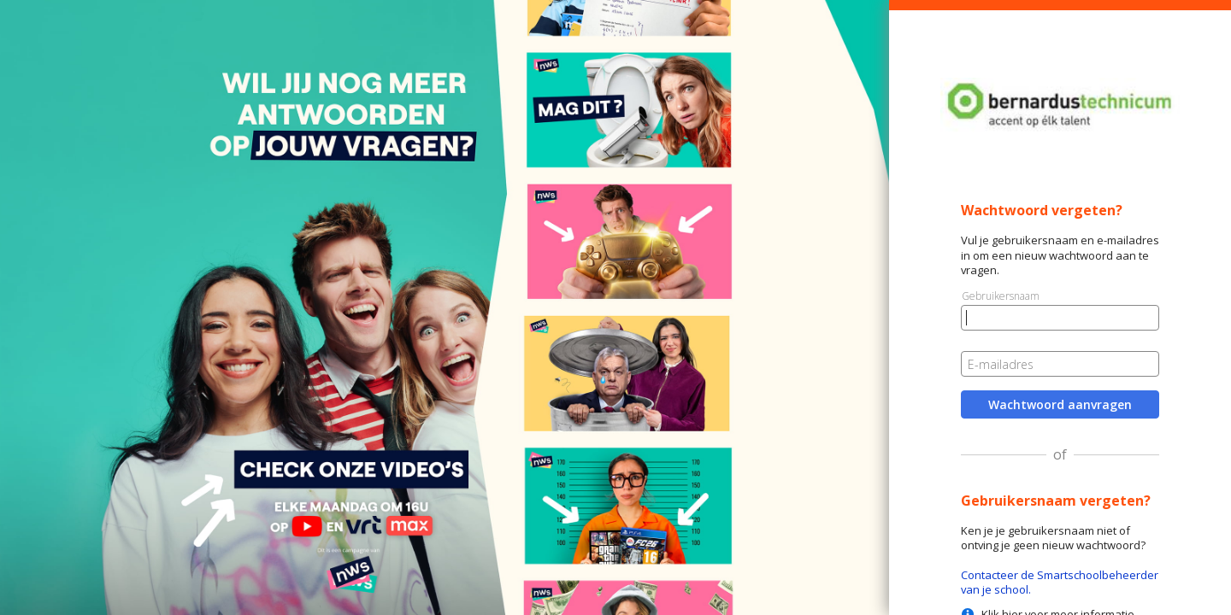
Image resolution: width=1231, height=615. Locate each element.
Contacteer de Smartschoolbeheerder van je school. (1059, 582)
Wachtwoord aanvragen (1060, 404)
